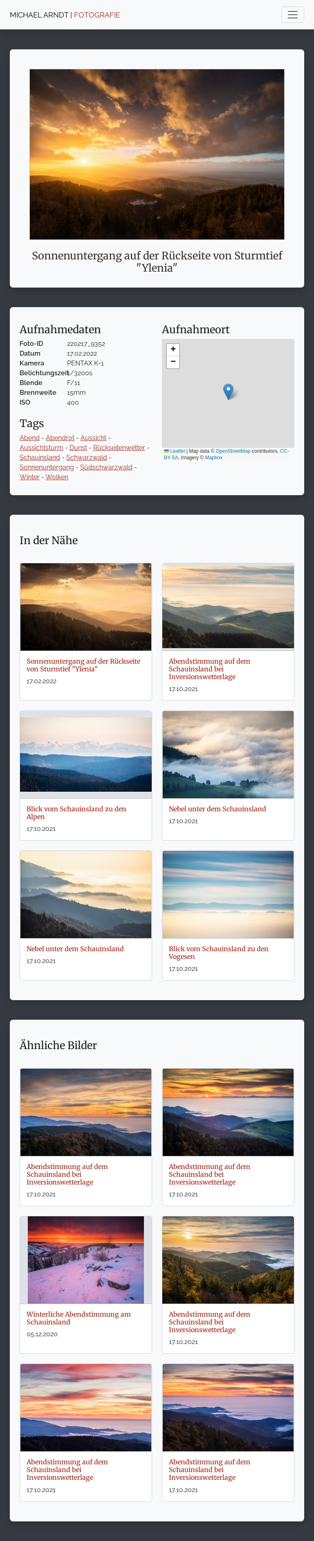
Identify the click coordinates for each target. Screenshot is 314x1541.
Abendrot (60, 438)
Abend (30, 438)
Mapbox (213, 458)
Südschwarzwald (106, 467)
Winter (30, 477)
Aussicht (93, 438)
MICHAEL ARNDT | (65, 15)
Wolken (56, 477)
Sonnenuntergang (47, 467)
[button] (228, 391)
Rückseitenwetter (119, 448)
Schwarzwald (86, 457)
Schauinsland (40, 457)
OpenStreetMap (233, 451)
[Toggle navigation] (292, 15)
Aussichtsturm (41, 448)
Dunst (78, 448)
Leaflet (174, 451)
